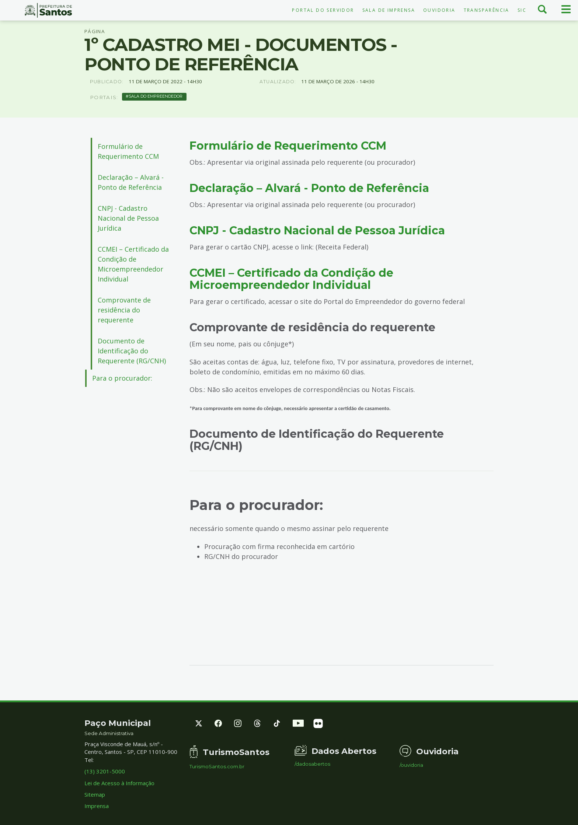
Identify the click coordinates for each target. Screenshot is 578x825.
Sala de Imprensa (388, 10)
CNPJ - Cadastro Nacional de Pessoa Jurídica (128, 218)
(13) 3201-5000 (104, 771)
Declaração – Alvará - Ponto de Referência (131, 182)
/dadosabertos (312, 764)
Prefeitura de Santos (48, 10)
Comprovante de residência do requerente (124, 310)
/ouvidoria (411, 765)
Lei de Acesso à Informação (119, 783)
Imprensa (96, 806)
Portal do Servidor (323, 10)
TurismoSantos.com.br (216, 766)
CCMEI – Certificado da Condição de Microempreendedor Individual (133, 264)
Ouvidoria (439, 10)
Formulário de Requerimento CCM (132, 151)
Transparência (486, 10)
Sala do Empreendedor (155, 96)
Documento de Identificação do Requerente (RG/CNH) (132, 350)
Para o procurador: (122, 378)
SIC (522, 10)
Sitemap (94, 794)
